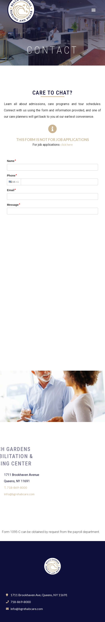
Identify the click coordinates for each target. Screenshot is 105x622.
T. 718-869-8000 (15, 487)
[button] (93, 10)
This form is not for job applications (52, 139)
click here (66, 144)
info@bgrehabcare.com (19, 494)
